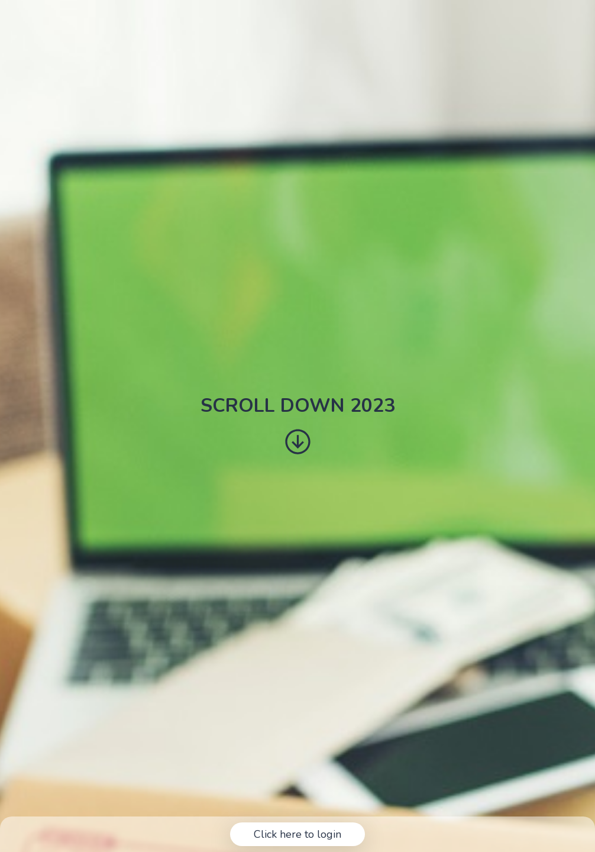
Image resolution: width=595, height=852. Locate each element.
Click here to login (297, 834)
